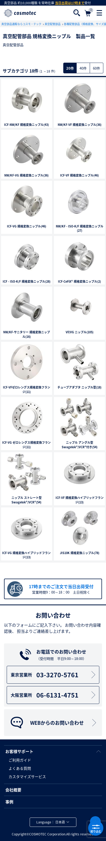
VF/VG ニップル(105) (79, 332)
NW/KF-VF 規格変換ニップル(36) (79, 125)
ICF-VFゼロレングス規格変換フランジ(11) (26, 389)
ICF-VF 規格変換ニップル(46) (79, 175)
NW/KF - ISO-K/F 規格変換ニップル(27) (79, 228)
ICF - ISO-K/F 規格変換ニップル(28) (26, 281)
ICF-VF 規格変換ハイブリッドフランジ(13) (80, 500)
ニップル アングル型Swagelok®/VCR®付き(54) (79, 444)
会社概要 (13, 790)
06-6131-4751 (54, 694)
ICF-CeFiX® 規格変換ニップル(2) (79, 281)
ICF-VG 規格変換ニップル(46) (26, 226)
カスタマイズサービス (27, 776)
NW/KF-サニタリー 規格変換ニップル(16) (26, 334)
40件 (83, 68)
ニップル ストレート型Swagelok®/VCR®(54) (26, 500)
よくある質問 (20, 768)
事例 (9, 802)
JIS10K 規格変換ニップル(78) (79, 553)
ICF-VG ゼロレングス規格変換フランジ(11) (26, 444)
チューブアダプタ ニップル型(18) (79, 387)
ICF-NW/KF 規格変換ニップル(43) (26, 125)
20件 (70, 68)
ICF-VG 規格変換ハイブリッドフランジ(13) (26, 555)
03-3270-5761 (54, 674)
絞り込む (95, 828)
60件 (96, 68)
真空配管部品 (53, 24)
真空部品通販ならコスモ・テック (21, 24)
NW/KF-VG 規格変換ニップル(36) (26, 175)
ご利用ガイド (20, 760)
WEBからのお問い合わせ (54, 722)
